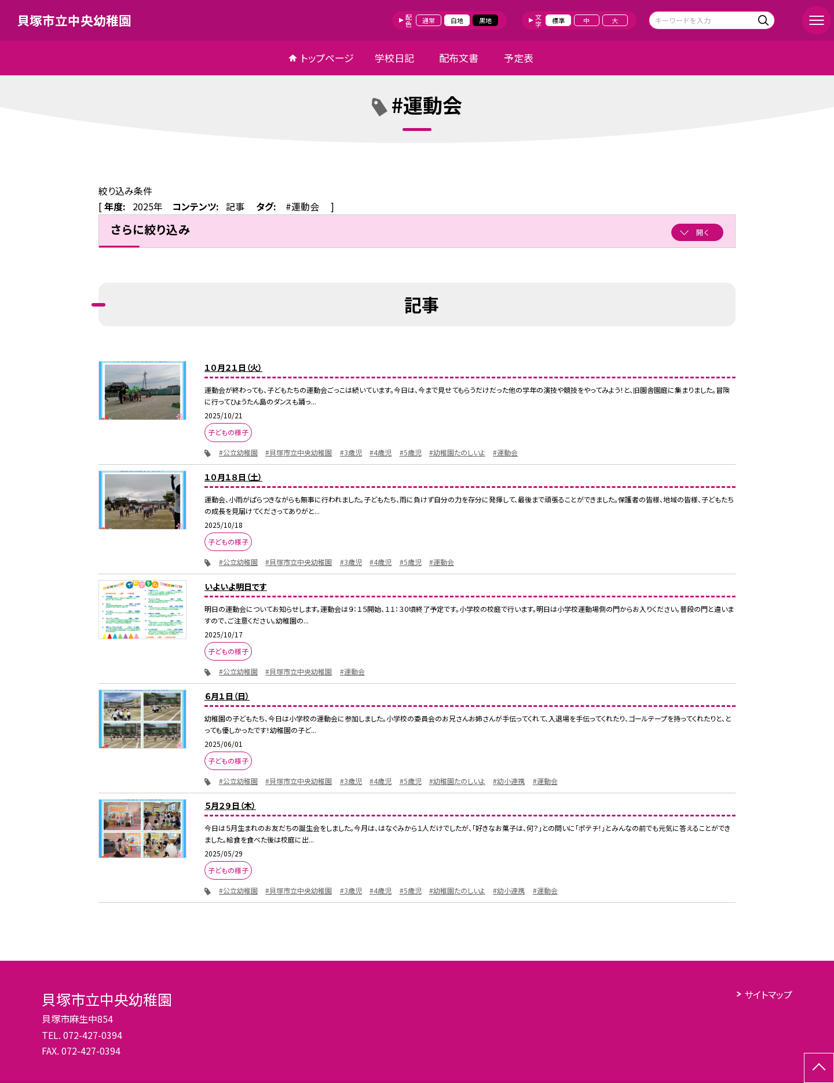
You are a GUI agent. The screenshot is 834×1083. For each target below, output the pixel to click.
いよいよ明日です (235, 586)
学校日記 (394, 57)
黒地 (485, 20)
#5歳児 (411, 452)
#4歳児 (381, 452)
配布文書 (458, 57)
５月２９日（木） (230, 805)
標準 (558, 20)
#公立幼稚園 (238, 452)
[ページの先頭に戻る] (818, 1067)
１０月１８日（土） (233, 477)
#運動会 (505, 452)
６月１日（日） (227, 696)
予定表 (518, 57)
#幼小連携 (509, 781)
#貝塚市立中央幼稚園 (298, 452)
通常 (428, 20)
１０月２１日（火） (233, 367)
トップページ (327, 57)
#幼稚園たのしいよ (457, 452)
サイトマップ (768, 994)
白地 (457, 20)
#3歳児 (351, 452)
